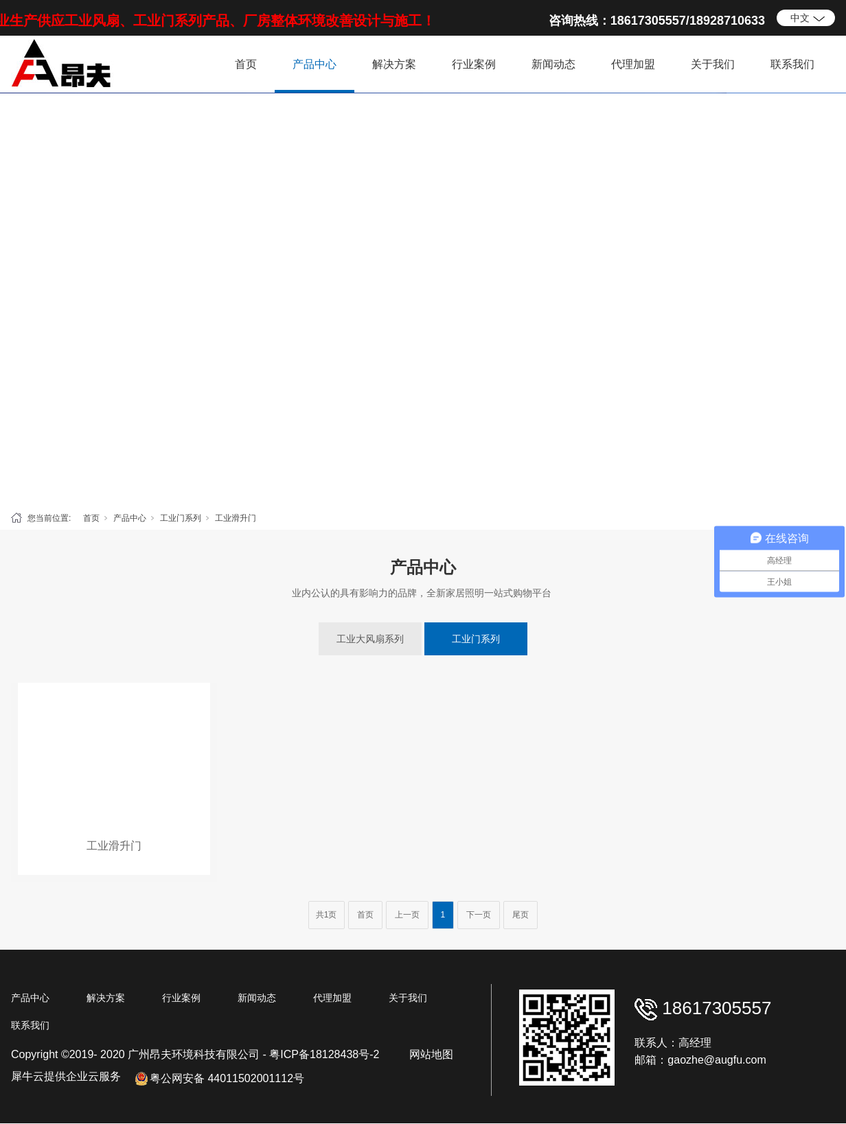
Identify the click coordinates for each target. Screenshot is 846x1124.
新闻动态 (553, 64)
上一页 (407, 915)
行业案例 (474, 64)
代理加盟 (633, 64)
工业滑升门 (235, 518)
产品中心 (314, 64)
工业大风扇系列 (370, 638)
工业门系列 (180, 518)
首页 (246, 64)
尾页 (520, 915)
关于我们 (713, 64)
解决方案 (394, 64)
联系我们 (792, 64)
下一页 (478, 915)
